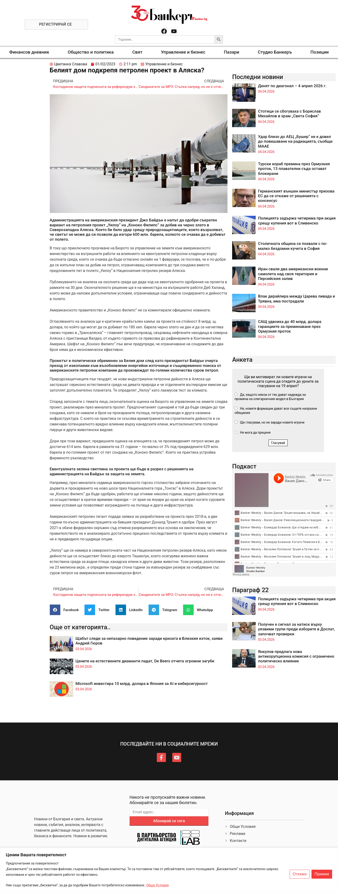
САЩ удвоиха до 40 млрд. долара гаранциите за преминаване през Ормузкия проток (289, 326)
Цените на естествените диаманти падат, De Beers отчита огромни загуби (145, 661)
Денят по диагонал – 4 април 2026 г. (292, 85)
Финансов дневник (29, 52)
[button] (66, 610)
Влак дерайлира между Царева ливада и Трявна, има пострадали (296, 298)
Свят (137, 52)
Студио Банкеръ (275, 52)
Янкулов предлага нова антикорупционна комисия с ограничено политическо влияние (296, 656)
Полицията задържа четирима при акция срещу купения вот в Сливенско (297, 220)
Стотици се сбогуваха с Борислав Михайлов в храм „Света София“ (289, 113)
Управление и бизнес (183, 52)
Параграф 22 (250, 589)
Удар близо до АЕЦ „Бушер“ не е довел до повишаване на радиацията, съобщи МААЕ (295, 141)
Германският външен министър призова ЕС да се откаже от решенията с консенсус (296, 196)
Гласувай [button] (278, 443)
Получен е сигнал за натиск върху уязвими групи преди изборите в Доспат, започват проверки (296, 629)
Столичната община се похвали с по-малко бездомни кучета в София (292, 246)
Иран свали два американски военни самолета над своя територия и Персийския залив (293, 274)
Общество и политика (91, 52)
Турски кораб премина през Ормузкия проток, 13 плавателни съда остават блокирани (294, 168)
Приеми (322, 874)
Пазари (231, 52)
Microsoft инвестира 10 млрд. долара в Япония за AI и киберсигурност (142, 683)
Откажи (300, 874)
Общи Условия (157, 885)
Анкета (242, 359)
